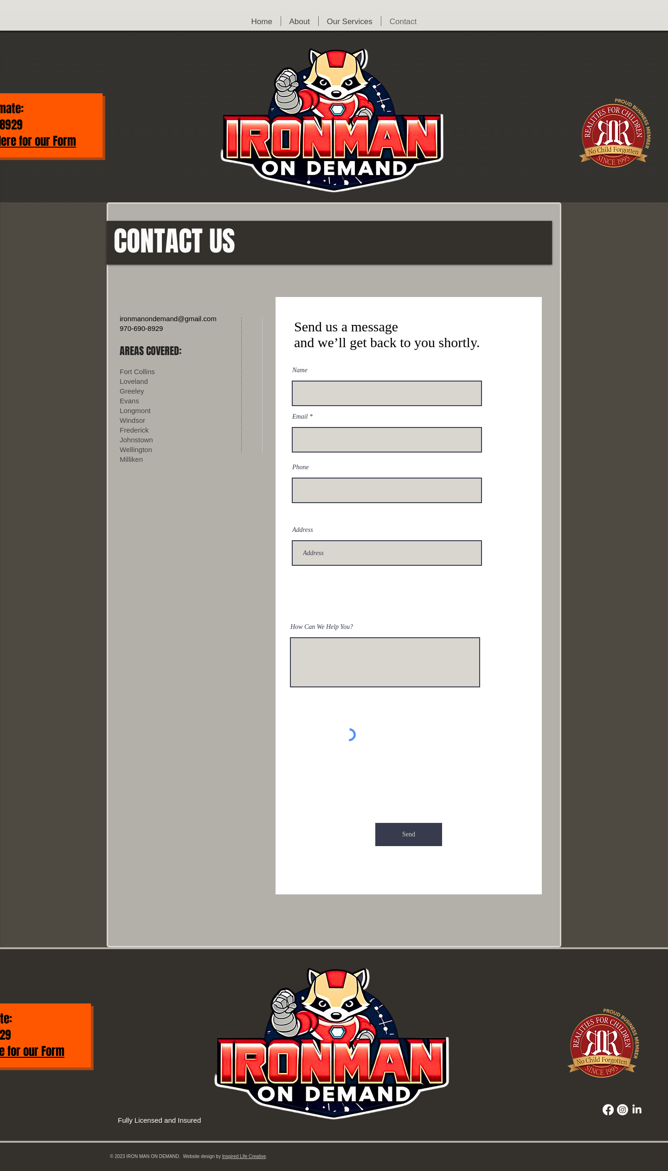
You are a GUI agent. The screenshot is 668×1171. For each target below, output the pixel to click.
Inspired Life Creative (244, 1156)
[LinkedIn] (636, 1109)
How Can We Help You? (321, 627)
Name (300, 370)
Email (300, 417)
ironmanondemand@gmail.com (168, 319)
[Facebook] (608, 1109)
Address (302, 530)
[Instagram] (622, 1109)
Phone (300, 467)
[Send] (408, 834)
